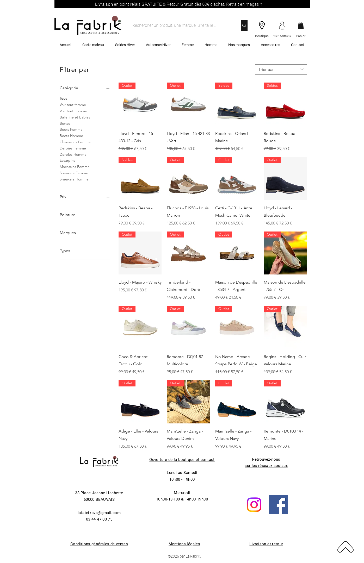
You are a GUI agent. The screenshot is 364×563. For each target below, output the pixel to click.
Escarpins (67, 160)
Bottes (65, 123)
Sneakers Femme (74, 172)
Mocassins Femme (75, 166)
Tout (63, 98)
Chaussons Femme (75, 141)
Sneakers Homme (74, 179)
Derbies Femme (73, 148)
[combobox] (281, 69)
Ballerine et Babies (75, 117)
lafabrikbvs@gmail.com (99, 512)
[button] (301, 25)
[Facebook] (278, 504)
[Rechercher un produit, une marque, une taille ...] (181, 25)
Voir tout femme (73, 104)
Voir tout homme (73, 110)
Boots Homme (71, 135)
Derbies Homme (73, 154)
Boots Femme (71, 129)
